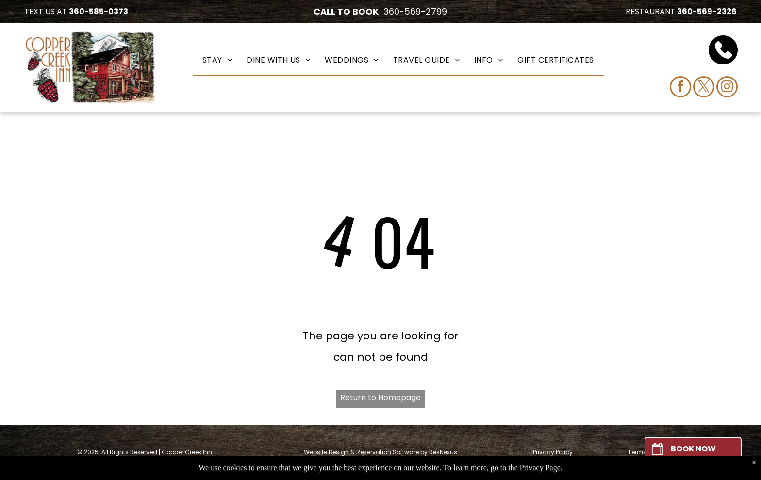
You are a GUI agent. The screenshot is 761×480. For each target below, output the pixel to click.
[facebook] (680, 88)
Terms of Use (647, 452)
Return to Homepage (380, 397)
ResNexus (443, 452)
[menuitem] (217, 59)
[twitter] (703, 88)
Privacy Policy (553, 452)
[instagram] (727, 88)
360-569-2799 (415, 11)
